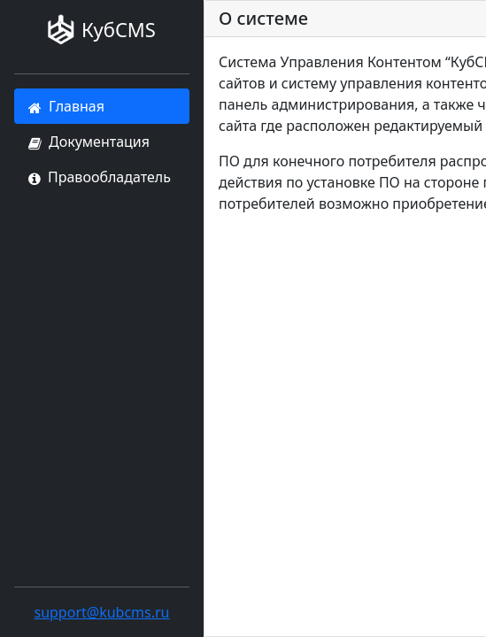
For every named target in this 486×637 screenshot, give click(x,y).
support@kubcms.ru (101, 612)
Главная (66, 106)
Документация (89, 141)
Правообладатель (99, 177)
